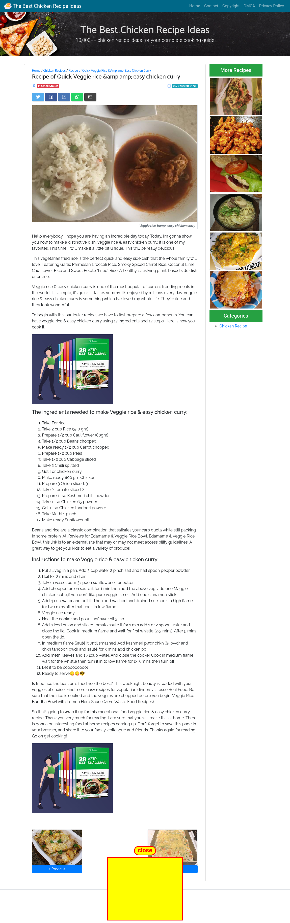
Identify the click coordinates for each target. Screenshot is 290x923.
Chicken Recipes (54, 70)
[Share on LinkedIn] (64, 97)
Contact (211, 6)
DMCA (249, 6)
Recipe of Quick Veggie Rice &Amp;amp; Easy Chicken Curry (110, 70)
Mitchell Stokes (48, 86)
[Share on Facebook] (51, 97)
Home (194, 6)
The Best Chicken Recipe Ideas (43, 6)
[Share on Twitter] (38, 97)
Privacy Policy (271, 6)
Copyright (231, 6)
